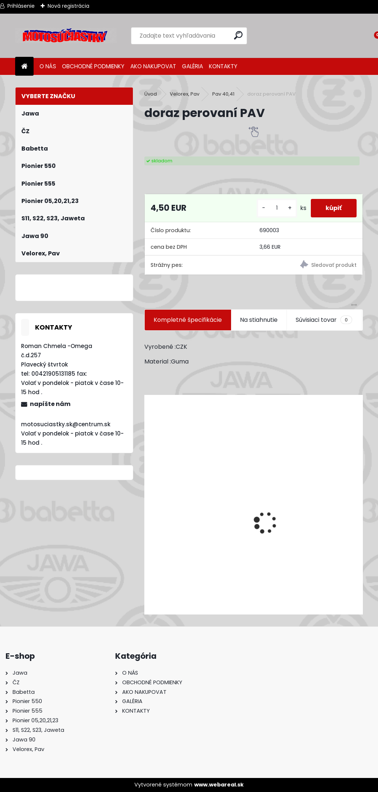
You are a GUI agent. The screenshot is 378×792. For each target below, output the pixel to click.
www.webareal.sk (219, 784)
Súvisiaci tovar (324, 320)
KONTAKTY (223, 66)
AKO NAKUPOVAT (153, 66)
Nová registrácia (68, 6)
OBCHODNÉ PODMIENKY (93, 66)
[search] (238, 35)
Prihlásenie (21, 6)
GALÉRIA (192, 66)
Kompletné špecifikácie (188, 320)
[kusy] (277, 208)
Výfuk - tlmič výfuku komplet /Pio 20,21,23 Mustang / (225, 570)
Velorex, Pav (184, 93)
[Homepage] (24, 66)
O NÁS (47, 66)
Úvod (150, 93)
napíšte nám (50, 404)
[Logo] (66, 35)
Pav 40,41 (223, 93)
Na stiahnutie (259, 320)
